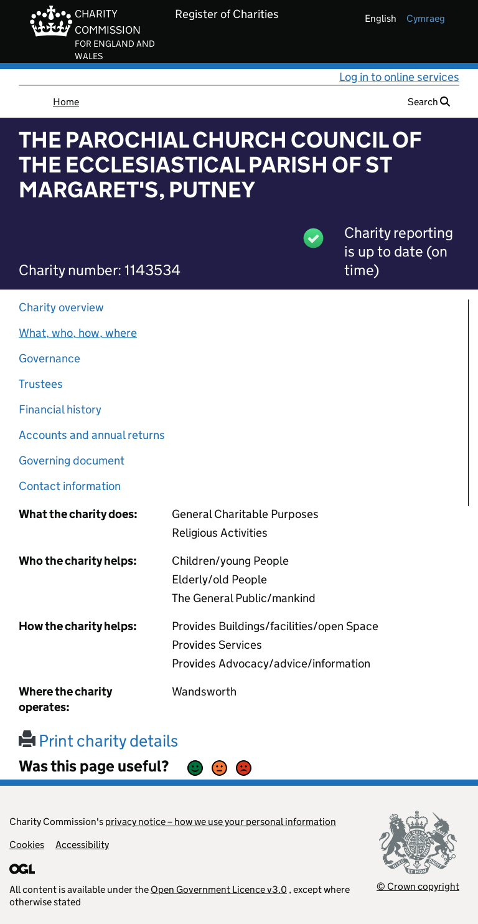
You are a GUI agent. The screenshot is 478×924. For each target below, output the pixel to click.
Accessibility (82, 845)
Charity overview (61, 307)
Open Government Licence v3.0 (219, 889)
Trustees (41, 384)
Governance (49, 358)
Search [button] (429, 102)
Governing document (71, 460)
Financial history (60, 409)
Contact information (70, 486)
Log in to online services (399, 77)
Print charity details (98, 740)
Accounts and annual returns (92, 435)
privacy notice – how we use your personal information (220, 821)
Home (66, 102)
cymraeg (425, 18)
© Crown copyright (418, 886)
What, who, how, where (78, 333)
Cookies (26, 845)
